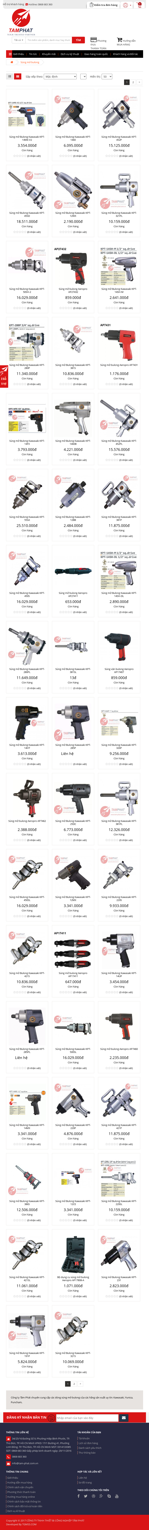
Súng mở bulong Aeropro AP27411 (73, 594)
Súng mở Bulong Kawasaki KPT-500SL (73, 1050)
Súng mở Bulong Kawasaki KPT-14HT (27, 746)
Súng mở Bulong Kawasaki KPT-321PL (119, 214)
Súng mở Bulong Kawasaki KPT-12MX (73, 898)
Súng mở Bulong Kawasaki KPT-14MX (27, 1126)
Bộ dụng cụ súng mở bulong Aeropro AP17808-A (73, 1278)
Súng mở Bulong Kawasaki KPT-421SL (27, 1278)
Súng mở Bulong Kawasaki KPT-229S (119, 898)
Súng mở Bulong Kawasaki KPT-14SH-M (119, 290)
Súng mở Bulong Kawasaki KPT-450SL (27, 898)
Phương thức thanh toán (21, 1492)
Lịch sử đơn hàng (88, 1443)
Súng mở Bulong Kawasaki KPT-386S (27, 1202)
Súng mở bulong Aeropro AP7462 (27, 821)
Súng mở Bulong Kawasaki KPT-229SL (119, 1202)
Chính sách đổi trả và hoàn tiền (24, 1506)
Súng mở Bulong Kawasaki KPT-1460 (73, 138)
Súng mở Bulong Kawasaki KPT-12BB (73, 518)
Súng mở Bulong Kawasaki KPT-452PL (119, 442)
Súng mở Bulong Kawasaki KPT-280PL (27, 670)
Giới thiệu (12, 1477)
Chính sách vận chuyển (20, 1487)
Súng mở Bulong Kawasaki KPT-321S (73, 1354)
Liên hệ (83, 1477)
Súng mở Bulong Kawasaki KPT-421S (27, 974)
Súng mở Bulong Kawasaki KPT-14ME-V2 (27, 138)
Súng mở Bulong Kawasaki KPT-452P (119, 138)
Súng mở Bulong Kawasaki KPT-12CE (73, 1202)
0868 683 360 (38, 4)
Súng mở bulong (30, 62)
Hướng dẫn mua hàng (19, 1482)
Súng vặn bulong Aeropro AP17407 (119, 670)
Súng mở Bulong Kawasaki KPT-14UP (119, 974)
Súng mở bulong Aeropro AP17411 (73, 974)
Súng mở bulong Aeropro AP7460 (119, 1049)
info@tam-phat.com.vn (22, 1463)
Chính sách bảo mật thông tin (24, 1501)
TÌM (78, 40)
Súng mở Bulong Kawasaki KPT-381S (73, 366)
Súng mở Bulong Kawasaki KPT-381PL (119, 822)
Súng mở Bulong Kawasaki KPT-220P (73, 1126)
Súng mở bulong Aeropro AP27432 (73, 290)
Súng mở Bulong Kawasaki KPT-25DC (73, 822)
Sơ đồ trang (85, 1482)
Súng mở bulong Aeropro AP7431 (119, 365)
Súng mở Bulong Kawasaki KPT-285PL (27, 1050)
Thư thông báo (87, 1452)
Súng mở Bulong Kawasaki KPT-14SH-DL (119, 594)
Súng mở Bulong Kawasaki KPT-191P (27, 1354)
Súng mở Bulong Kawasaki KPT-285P (73, 746)
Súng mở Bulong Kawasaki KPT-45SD (27, 214)
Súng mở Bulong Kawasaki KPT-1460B (73, 442)
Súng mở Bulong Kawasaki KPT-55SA (27, 518)
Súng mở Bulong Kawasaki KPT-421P (119, 1126)
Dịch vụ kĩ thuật (16, 1511)
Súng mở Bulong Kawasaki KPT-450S (27, 594)
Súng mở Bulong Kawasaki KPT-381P (119, 518)
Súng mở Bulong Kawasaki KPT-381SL (73, 670)
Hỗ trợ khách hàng (13, 4)
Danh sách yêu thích (90, 1448)
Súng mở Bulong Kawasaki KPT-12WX (73, 214)
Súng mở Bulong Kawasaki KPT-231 (119, 1278)
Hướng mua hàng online (21, 1496)
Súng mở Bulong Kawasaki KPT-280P (27, 366)
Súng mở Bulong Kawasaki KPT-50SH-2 (27, 290)
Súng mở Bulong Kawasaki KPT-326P (119, 746)
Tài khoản (84, 1438)
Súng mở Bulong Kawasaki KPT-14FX (27, 442)
